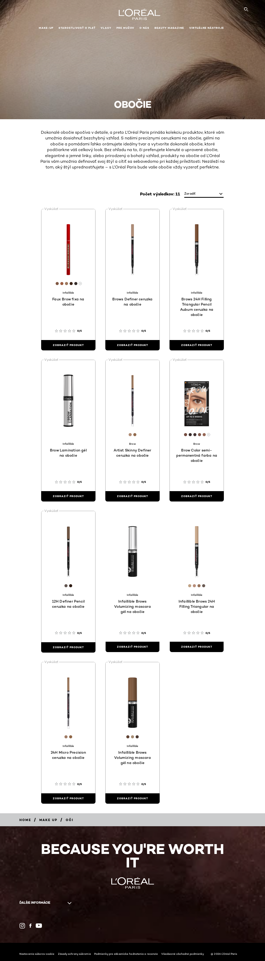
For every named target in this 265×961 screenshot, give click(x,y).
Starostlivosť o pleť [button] (76, 28)
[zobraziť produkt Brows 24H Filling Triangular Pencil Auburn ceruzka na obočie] (197, 345)
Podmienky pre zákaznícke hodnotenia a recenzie (126, 953)
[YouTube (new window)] (39, 925)
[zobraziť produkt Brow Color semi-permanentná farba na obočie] (197, 496)
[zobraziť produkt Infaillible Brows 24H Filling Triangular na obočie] (197, 647)
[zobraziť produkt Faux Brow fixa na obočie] (68, 345)
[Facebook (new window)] (30, 925)
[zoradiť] (204, 194)
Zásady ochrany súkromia (74, 953)
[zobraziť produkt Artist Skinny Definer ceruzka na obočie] (132, 496)
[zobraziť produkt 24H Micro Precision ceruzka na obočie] (68, 798)
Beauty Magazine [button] (169, 28)
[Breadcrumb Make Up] (48, 820)
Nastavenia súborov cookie (37, 953)
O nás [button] (144, 28)
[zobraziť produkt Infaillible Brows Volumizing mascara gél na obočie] (132, 647)
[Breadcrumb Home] (25, 820)
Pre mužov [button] (125, 28)
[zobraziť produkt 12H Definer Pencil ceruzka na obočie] (68, 647)
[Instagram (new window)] (22, 926)
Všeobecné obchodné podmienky (182, 953)
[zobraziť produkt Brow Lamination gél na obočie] (68, 496)
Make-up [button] (46, 28)
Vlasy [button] (106, 28)
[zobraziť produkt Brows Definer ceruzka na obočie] (132, 345)
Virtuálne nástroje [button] (206, 28)
